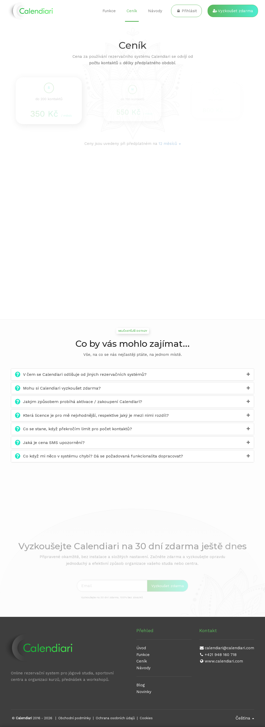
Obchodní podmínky (74, 718)
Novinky (143, 691)
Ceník (132, 11)
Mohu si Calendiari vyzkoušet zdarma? (62, 388)
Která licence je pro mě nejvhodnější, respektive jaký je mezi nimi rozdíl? (96, 415)
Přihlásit (186, 11)
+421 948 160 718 (218, 654)
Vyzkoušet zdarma (232, 11)
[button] (170, 143)
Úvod (141, 648)
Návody (155, 11)
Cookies (146, 718)
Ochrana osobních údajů (115, 718)
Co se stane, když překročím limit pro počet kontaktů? (77, 428)
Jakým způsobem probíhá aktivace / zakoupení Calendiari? (82, 401)
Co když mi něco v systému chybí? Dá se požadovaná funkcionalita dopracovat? (103, 456)
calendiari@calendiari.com (226, 648)
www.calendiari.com (221, 661)
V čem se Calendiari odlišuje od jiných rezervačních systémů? (84, 374)
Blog (140, 685)
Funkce (109, 11)
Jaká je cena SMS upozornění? (54, 442)
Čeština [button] (244, 718)
